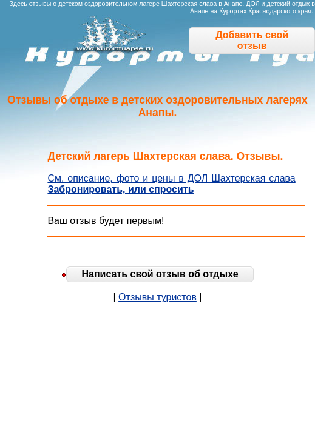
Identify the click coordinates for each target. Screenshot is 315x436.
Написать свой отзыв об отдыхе (159, 274)
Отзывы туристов (157, 297)
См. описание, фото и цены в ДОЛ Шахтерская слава (171, 178)
